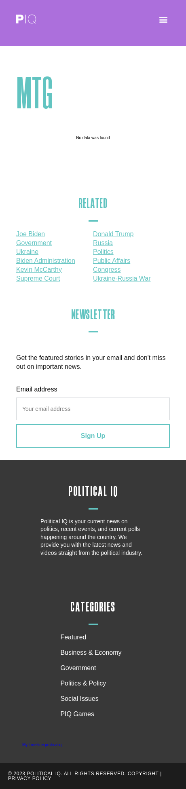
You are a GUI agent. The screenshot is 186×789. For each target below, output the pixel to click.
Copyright (143, 773)
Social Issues (81, 699)
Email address (36, 389)
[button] (163, 19)
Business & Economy (92, 653)
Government (78, 667)
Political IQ (93, 491)
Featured (73, 637)
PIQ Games (77, 714)
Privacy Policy (29, 778)
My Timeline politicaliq (41, 744)
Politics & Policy (85, 683)
